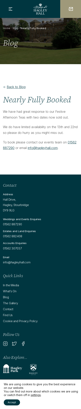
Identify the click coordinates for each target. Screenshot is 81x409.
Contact (8, 309)
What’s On (9, 291)
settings (36, 395)
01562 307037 (12, 248)
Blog (15, 28)
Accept (12, 402)
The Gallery (10, 303)
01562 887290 (12, 224)
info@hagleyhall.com (43, 148)
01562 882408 (12, 236)
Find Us (8, 315)
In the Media (11, 285)
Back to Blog (14, 87)
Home (6, 28)
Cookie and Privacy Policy (20, 321)
